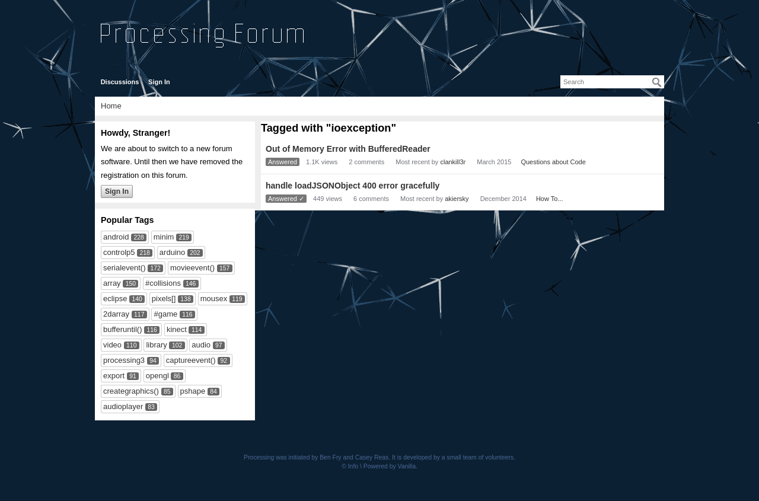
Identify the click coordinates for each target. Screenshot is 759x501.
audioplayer (123, 406)
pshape (193, 391)
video (112, 344)
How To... (549, 198)
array (112, 283)
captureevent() (191, 360)
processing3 (124, 360)
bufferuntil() (122, 329)
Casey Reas (372, 457)
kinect (177, 329)
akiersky (456, 198)
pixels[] (164, 298)
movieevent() (192, 267)
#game (165, 313)
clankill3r (452, 161)
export (114, 375)
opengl (157, 375)
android (116, 236)
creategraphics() (131, 391)
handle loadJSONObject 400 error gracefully (352, 185)
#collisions (163, 283)
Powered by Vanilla (389, 466)
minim (164, 236)
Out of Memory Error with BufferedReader (348, 149)
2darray (116, 313)
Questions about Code (553, 161)
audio (201, 344)
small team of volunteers (480, 457)
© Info (350, 466)
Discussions (120, 81)
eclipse (115, 298)
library (156, 344)
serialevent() (124, 267)
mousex (214, 298)
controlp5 (119, 252)
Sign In (159, 81)
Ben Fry (330, 457)
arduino (172, 252)
